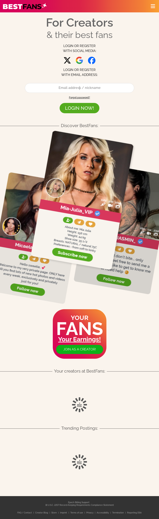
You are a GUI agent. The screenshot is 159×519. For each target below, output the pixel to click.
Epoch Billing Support (78, 502)
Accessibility (103, 513)
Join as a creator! (79, 349)
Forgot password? (79, 97)
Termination (118, 513)
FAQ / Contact (25, 513)
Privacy (90, 513)
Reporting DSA (134, 513)
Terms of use (77, 513)
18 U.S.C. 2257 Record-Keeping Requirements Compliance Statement (79, 505)
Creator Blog (42, 513)
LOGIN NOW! (79, 108)
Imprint (64, 513)
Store (54, 513)
